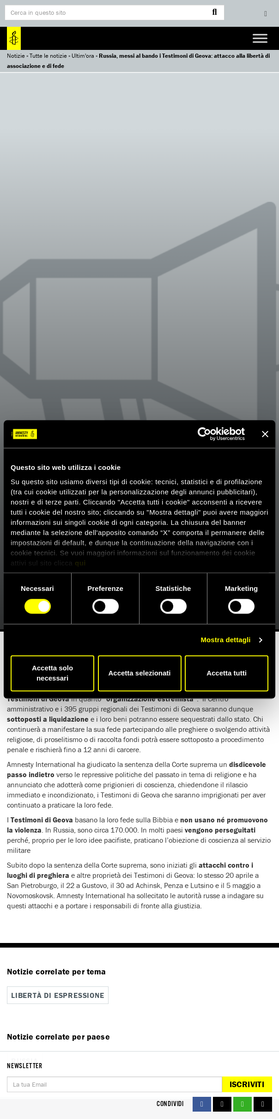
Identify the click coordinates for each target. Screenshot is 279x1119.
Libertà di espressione (57, 995)
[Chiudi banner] (265, 434)
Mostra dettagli (225, 640)
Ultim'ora (83, 56)
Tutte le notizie (48, 56)
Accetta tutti (226, 673)
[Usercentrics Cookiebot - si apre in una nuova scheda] (204, 434)
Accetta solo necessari (52, 673)
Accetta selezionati (139, 673)
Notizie (16, 56)
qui (80, 563)
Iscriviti (247, 1084)
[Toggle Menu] (260, 38)
